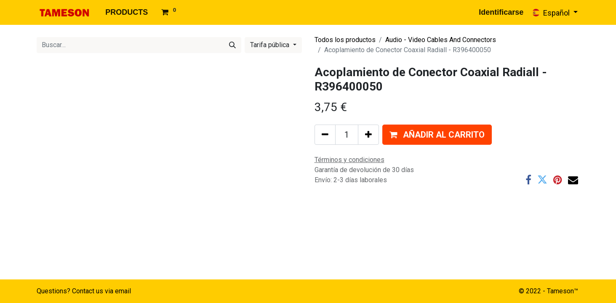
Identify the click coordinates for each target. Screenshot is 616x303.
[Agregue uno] (368, 135)
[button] (437, 135)
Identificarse (501, 12)
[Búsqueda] (232, 45)
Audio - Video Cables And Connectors (440, 40)
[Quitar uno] (325, 135)
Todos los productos (345, 40)
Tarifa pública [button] (270, 45)
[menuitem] (126, 12)
